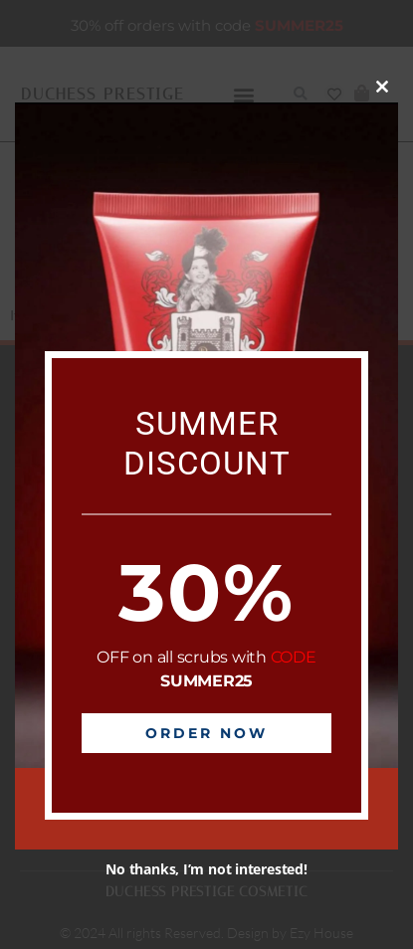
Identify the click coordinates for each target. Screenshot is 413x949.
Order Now (206, 733)
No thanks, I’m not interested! (206, 868)
